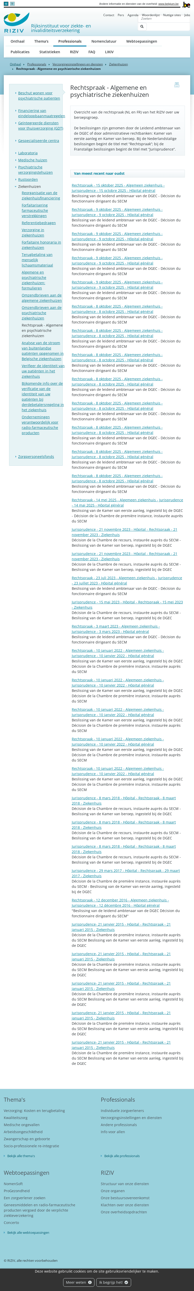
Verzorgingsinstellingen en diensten (78, 64)
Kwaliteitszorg (16, 1117)
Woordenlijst (151, 15)
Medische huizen (32, 160)
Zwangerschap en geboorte (27, 1138)
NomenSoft (13, 1183)
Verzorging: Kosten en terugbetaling (34, 1110)
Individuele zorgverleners (122, 1110)
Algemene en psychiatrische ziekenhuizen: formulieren (34, 280)
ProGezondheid (17, 1190)
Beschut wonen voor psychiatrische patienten (39, 96)
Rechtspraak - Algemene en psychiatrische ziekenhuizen (42, 330)
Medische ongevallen (22, 1124)
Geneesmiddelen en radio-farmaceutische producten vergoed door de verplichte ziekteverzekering (39, 1210)
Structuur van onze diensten (125, 1183)
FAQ (91, 51)
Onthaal (18, 41)
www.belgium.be (168, 3)
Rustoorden (28, 179)
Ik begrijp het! (113, 1282)
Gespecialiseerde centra (38, 140)
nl (6, 4)
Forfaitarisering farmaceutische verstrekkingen (35, 210)
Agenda (133, 15)
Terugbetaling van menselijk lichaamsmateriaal (37, 260)
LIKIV (109, 51)
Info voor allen (113, 1131)
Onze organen (113, 1190)
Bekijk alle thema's (21, 1156)
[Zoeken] (164, 19)
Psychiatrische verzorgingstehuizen (35, 170)
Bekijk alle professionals (122, 1156)
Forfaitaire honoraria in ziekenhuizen (41, 245)
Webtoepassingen (141, 41)
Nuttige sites (172, 15)
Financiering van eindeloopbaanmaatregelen (41, 113)
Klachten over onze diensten (125, 1204)
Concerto (11, 1222)
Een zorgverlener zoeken (24, 1197)
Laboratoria (28, 153)
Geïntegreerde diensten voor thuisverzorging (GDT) (40, 126)
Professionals (72, 41)
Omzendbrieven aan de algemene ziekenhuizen (42, 298)
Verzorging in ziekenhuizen (33, 232)
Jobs (187, 15)
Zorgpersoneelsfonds (36, 456)
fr (12, 4)
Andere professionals (119, 1124)
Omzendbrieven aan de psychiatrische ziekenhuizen (42, 312)
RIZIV (74, 51)
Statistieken (49, 51)
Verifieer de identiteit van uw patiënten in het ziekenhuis (43, 371)
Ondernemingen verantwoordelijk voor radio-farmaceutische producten (40, 425)
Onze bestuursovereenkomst (125, 1197)
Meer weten (79, 1282)
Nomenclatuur (103, 41)
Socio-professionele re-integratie (31, 1145)
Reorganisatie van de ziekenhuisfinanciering (41, 195)
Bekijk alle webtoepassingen (28, 1232)
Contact (108, 15)
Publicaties (20, 51)
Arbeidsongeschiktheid (23, 1131)
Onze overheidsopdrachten (124, 1212)
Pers (121, 15)
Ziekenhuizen (118, 64)
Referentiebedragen (39, 222)
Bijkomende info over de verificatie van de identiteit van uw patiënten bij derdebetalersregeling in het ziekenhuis (43, 396)
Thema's (41, 41)
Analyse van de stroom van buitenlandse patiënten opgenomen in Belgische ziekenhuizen (43, 350)
